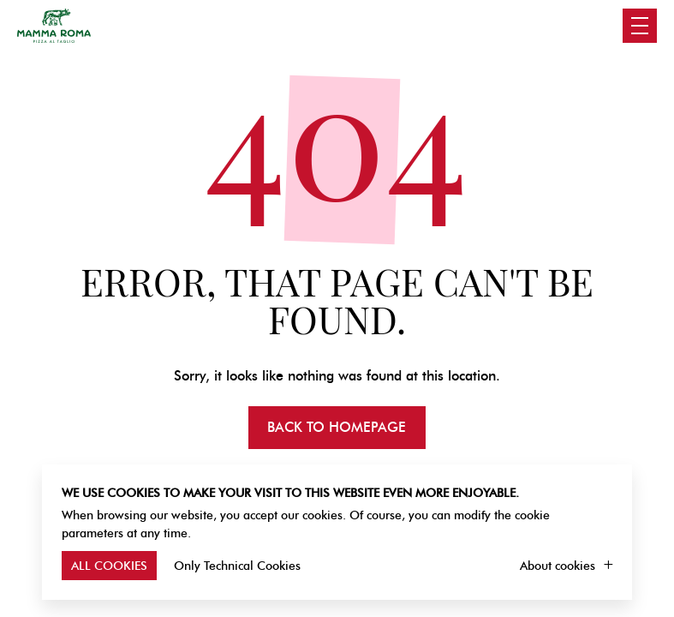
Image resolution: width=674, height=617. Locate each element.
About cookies (557, 566)
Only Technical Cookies (237, 566)
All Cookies (109, 566)
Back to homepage (336, 427)
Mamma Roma (54, 26)
